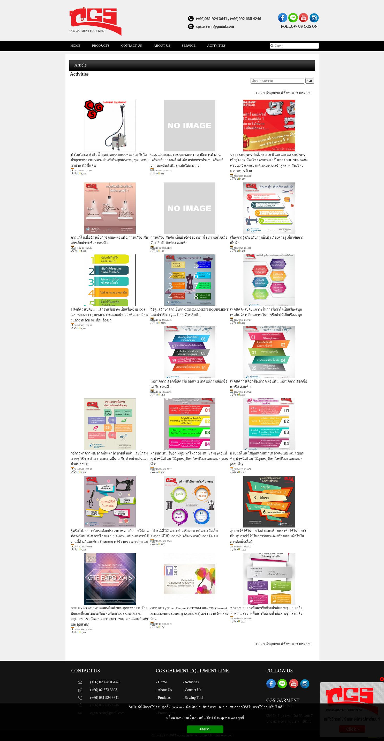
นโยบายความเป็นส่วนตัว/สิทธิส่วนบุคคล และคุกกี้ (205, 718)
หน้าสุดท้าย (271, 93)
